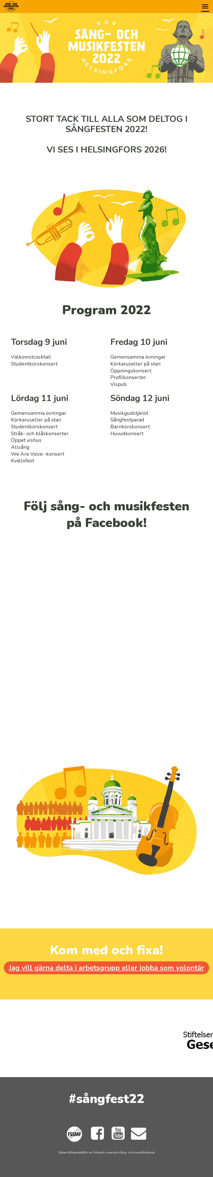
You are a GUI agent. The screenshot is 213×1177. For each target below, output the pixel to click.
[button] (205, 6)
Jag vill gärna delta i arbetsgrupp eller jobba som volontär (106, 968)
